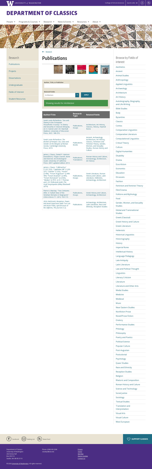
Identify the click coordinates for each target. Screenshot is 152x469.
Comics (119, 125)
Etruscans (120, 177)
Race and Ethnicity (124, 367)
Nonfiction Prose (123, 311)
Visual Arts (120, 413)
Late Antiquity (122, 260)
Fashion (119, 181)
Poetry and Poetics (124, 337)
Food (118, 198)
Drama (119, 160)
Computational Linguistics (127, 138)
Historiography (122, 239)
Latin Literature (92, 204)
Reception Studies (100, 206)
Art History (100, 124)
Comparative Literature (126, 134)
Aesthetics (120, 67)
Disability (120, 155)
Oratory (119, 320)
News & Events (64, 21)
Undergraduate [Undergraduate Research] (16, 85)
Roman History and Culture (97, 149)
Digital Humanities (124, 151)
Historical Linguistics (125, 234)
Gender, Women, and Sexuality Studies (96, 146)
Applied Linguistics (124, 84)
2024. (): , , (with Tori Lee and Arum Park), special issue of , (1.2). (56, 204)
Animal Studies (122, 75)
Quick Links (131, 3)
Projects (12, 71)
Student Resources (17, 99)
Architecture (90, 124)
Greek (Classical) (123, 217)
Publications (77, 126)
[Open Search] (149, 3)
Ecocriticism (121, 164)
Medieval (120, 299)
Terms (80, 452)
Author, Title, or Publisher (54, 82)
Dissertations (15, 78)
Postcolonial (121, 354)
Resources (82, 21)
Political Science (123, 341)
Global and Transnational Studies (127, 211)
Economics (120, 168)
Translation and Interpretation (123, 407)
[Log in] (142, 3)
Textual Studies (123, 401)
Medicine (120, 294)
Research (48, 21)
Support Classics (137, 439)
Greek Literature (92, 173)
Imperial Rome (122, 247)
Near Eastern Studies (125, 307)
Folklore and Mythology (126, 194)
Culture (119, 147)
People (10, 21)
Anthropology (122, 80)
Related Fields (49, 92)
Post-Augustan (122, 350)
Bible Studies (121, 108)
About (95, 21)
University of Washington (20, 464)
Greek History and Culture (96, 193)
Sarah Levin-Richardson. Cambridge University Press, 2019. (56, 143)
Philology (120, 329)
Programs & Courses (28, 21)
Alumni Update (83, 456)
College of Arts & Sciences (114, 3)
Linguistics (120, 273)
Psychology (121, 358)
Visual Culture (122, 417)
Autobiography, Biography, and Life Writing (128, 103)
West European (123, 421)
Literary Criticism (123, 277)
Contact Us (81, 459)
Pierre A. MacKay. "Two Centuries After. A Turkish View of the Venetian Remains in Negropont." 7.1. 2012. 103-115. (56, 194)
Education (120, 173)
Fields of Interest (16, 92)
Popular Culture (123, 346)
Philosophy (121, 333)
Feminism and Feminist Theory (95, 143)
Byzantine (120, 117)
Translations (77, 160)
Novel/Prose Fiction (124, 316)
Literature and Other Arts (127, 286)
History (96, 127)
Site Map (80, 454)
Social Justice (121, 393)
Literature (120, 281)
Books (75, 145)
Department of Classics (42, 13)
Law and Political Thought (127, 269)
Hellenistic (98, 178)
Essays (75, 128)
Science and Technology (126, 388)
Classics (89, 127)
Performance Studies (125, 324)
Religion (119, 376)
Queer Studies (122, 363)
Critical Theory (122, 143)
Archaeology (97, 137)
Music (118, 303)
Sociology (120, 397)
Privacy (80, 449)
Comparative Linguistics (126, 130)
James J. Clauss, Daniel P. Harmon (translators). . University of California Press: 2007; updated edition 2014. (56, 158)
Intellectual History (124, 251)
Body (118, 113)
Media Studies (122, 290)
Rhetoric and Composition (127, 380)
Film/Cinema (121, 190)
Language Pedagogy (125, 256)
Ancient (89, 137)
